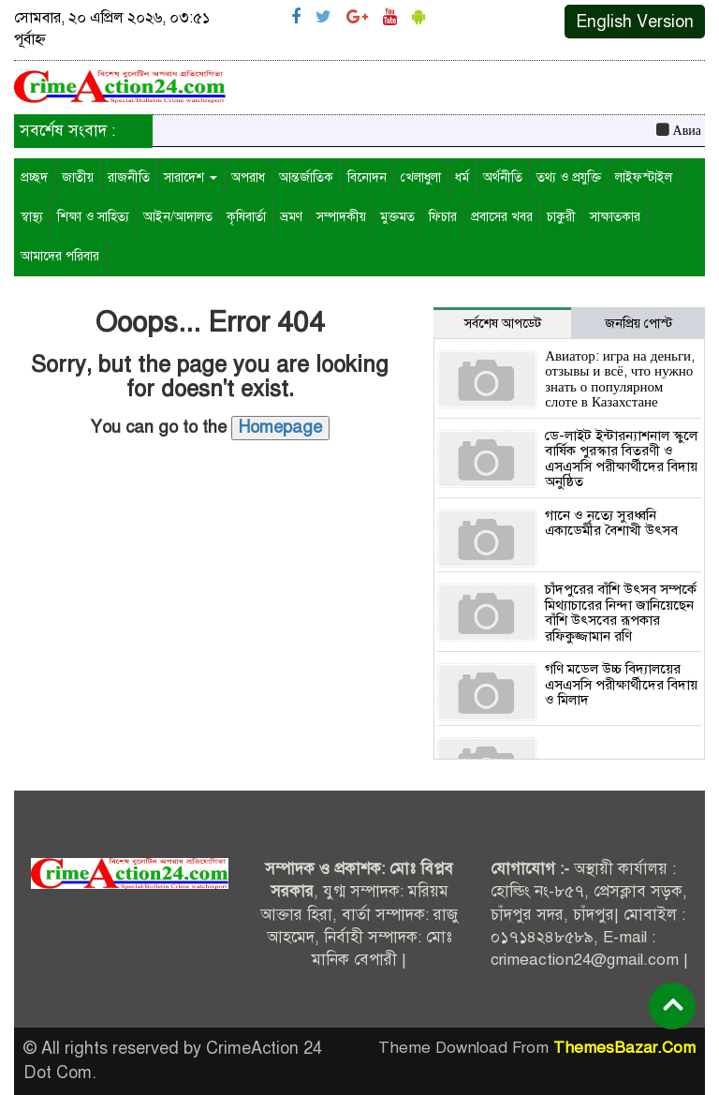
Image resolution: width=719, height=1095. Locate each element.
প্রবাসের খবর (502, 217)
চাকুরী (561, 217)
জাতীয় (78, 177)
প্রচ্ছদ (34, 177)
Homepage (280, 427)
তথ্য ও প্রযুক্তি (568, 177)
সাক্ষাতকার (615, 217)
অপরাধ (248, 177)
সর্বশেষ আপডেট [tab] (502, 324)
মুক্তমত (397, 217)
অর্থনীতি (502, 177)
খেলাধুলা (421, 177)
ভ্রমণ (291, 217)
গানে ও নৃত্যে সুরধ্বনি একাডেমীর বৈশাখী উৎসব (611, 523)
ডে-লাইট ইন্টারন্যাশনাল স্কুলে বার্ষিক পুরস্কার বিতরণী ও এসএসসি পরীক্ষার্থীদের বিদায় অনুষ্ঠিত (621, 459)
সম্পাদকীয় (341, 217)
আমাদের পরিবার (60, 256)
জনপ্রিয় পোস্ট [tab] (638, 324)
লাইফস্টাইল (643, 177)
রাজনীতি (129, 177)
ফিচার (443, 217)
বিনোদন (367, 177)
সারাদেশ (190, 177)
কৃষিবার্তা (246, 217)
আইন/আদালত (178, 217)
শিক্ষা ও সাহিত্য (93, 217)
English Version (635, 21)
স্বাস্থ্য (32, 217)
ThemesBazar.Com (624, 1048)
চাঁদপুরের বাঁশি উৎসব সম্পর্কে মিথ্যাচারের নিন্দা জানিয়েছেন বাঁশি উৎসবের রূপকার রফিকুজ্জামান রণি (621, 612)
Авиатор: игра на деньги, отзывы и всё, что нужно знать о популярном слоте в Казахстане (620, 379)
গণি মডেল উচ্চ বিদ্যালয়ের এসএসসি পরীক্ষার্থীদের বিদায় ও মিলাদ (621, 684)
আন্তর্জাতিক (306, 177)
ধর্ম (462, 177)
